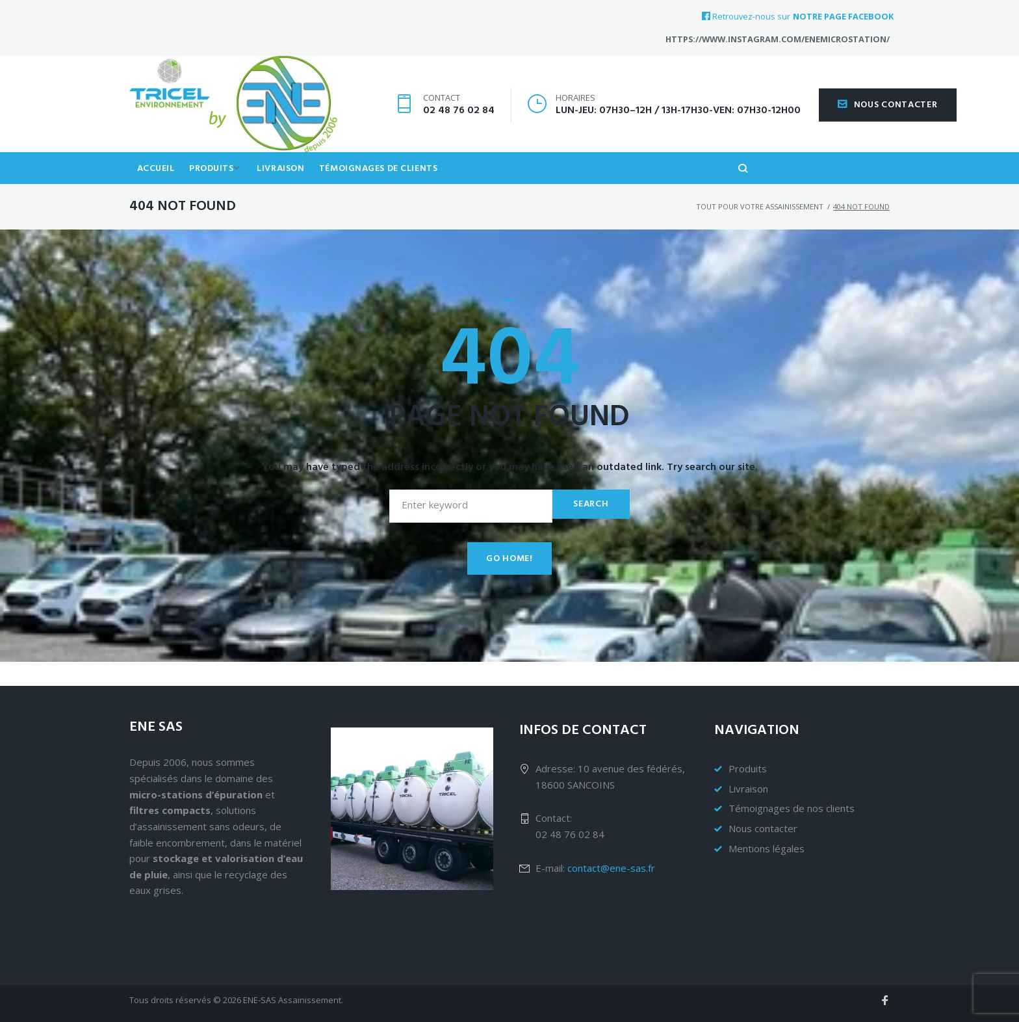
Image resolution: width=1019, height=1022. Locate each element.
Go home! (509, 582)
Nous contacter (888, 115)
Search (588, 528)
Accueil (157, 190)
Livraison (289, 190)
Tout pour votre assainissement (759, 230)
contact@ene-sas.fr (611, 867)
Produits (216, 190)
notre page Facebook (843, 16)
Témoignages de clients (390, 190)
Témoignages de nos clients (792, 808)
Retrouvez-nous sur (746, 16)
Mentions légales (767, 848)
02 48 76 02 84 (459, 120)
